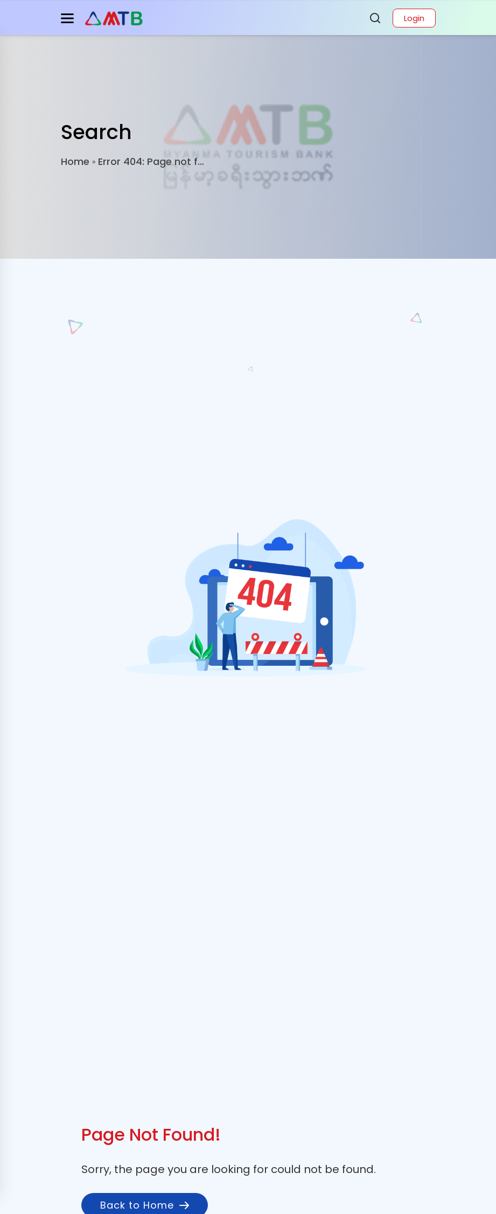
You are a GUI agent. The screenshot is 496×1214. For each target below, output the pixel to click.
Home (75, 161)
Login (414, 18)
